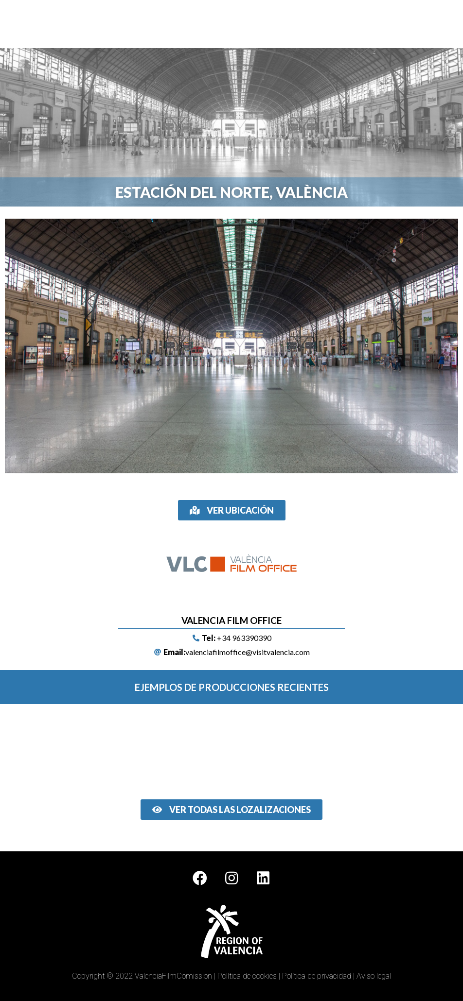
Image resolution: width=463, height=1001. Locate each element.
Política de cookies (247, 976)
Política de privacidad (316, 976)
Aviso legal (373, 976)
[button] (301, 24)
